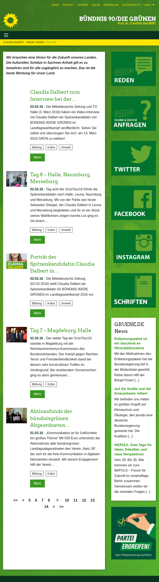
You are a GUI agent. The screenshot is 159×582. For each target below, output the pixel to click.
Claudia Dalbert (14, 42)
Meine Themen (36, 42)
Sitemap (82, 5)
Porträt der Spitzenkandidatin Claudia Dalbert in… (62, 264)
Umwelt (66, 147)
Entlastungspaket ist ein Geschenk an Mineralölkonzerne (130, 343)
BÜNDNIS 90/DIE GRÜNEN (117, 18)
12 (84, 500)
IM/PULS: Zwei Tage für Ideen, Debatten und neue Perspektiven (133, 449)
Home (55, 5)
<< (15, 500)
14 (46, 507)
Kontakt (68, 5)
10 (67, 500)
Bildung (37, 147)
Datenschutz (131, 5)
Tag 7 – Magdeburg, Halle (60, 330)
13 (93, 500)
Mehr (37, 157)
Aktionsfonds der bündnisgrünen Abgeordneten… (51, 418)
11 (75, 500)
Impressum (111, 5)
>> (61, 507)
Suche (96, 5)
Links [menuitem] (147, 5)
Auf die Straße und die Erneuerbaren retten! (132, 391)
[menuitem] (55, 5)
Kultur (51, 42)
